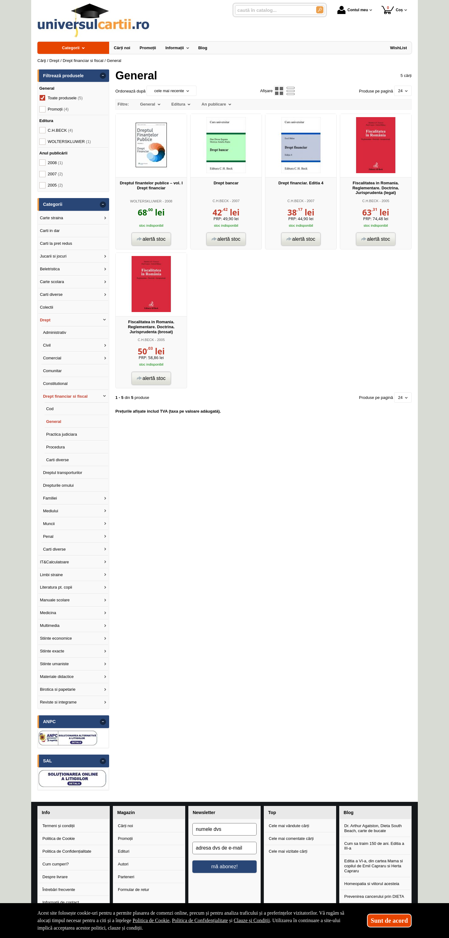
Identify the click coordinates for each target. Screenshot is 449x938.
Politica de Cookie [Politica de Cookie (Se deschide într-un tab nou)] (151, 920)
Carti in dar (50, 230)
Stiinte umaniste (54, 663)
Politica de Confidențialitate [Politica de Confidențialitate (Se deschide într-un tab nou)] (200, 920)
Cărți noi (125, 825)
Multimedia (50, 625)
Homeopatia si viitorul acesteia (371, 883)
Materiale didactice (57, 676)
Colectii (46, 307)
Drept (45, 320)
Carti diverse (51, 294)
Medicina (48, 612)
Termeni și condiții (58, 825)
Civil (47, 345)
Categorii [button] (52, 204)
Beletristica (50, 269)
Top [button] (272, 812)
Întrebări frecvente (58, 889)
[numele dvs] (224, 829)
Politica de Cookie (58, 838)
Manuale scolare (55, 600)
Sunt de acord (389, 920)
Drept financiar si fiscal (65, 396)
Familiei (50, 498)
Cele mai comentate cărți (291, 838)
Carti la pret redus (56, 243)
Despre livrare (55, 876)
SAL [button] (47, 760)
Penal (48, 536)
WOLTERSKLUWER (146, 201)
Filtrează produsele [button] (63, 75)
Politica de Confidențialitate (66, 851)
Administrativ (54, 332)
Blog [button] (349, 812)
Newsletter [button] (204, 812)
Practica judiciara (61, 434)
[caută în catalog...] (273, 10)
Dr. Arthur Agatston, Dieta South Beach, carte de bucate (373, 828)
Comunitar (52, 370)
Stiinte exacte (52, 651)
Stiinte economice (56, 638)
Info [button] (46, 812)
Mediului (50, 511)
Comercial (52, 358)
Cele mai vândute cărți (289, 825)
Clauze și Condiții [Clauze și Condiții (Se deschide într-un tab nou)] (252, 920)
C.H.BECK (221, 201)
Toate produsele (65, 98)
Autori (123, 864)
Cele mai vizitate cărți (288, 851)
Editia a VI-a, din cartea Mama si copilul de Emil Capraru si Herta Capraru (373, 866)
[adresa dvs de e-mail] (224, 848)
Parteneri (126, 876)
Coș (392, 10)
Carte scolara (52, 281)
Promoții (125, 838)
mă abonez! (224, 866)
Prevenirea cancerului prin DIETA (374, 896)
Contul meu (352, 10)
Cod (50, 408)
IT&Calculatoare (54, 562)
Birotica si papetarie (57, 689)
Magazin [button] (126, 812)
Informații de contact (60, 902)
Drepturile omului (58, 485)
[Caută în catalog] (319, 9)
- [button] (103, 76)
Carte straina (51, 218)
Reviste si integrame (58, 702)
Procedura (55, 447)
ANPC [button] (49, 721)
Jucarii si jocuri (53, 256)
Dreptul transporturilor (62, 472)
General (53, 421)
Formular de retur (133, 889)
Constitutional (55, 383)
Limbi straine (51, 574)
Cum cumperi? (55, 864)
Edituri (123, 851)
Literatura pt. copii (56, 587)
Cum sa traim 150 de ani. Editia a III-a (374, 846)
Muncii (49, 523)
